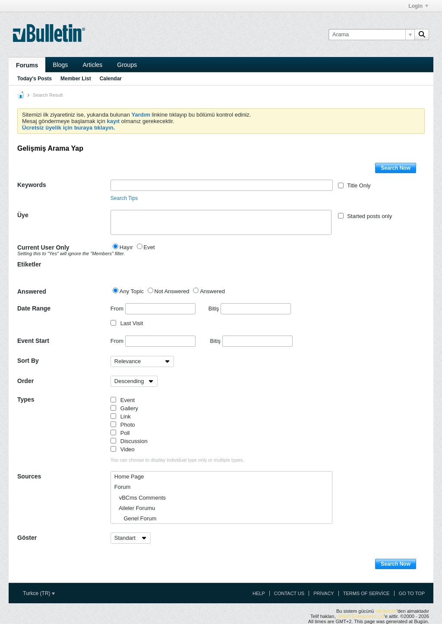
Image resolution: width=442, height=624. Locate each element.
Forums (27, 65)
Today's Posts (34, 79)
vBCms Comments (140, 497)
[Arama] (371, 34)
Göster (27, 537)
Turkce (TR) (39, 593)
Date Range (34, 308)
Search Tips (124, 198)
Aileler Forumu (134, 508)
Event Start (33, 340)
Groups (127, 64)
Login (418, 6)
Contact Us (289, 593)
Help (259, 593)
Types (25, 399)
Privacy (323, 593)
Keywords (31, 184)
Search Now (395, 168)
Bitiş (249, 308)
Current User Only (63, 250)
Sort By (28, 360)
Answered (31, 291)
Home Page (129, 476)
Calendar (111, 79)
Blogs (60, 64)
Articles (92, 64)
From (153, 308)
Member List (75, 79)
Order (25, 380)
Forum (122, 487)
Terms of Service (366, 593)
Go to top (412, 593)
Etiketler (29, 264)
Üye (22, 215)
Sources (29, 476)
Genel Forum (135, 518)
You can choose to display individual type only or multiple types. (177, 459)
